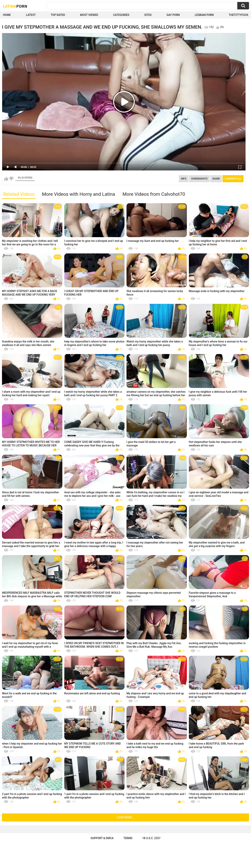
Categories (121, 14)
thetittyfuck (238, 14)
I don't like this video (11, 179)
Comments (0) (233, 178)
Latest (31, 14)
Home (7, 14)
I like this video (6, 179)
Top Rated (58, 14)
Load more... (125, 817)
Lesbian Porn (204, 14)
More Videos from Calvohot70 (154, 194)
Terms (127, 838)
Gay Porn (173, 14)
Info (183, 178)
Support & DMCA (102, 838)
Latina (15, 6)
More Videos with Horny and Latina (78, 194)
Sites (148, 14)
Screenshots (199, 178)
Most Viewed (89, 14)
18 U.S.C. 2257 (151, 838)
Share (216, 178)
